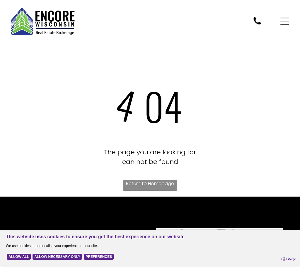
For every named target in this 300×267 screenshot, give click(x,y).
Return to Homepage (150, 183)
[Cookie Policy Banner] (150, 248)
